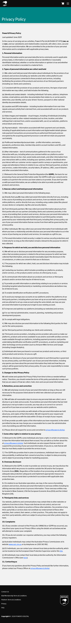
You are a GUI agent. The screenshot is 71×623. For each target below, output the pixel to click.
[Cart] (62, 3)
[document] (35, 301)
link (61, 551)
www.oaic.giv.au (15, 544)
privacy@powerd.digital (55, 430)
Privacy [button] (3, 604)
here (25, 558)
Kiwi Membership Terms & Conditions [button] (14, 596)
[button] (12, 3)
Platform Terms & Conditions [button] (11, 600)
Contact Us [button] (5, 592)
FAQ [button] (2, 608)
